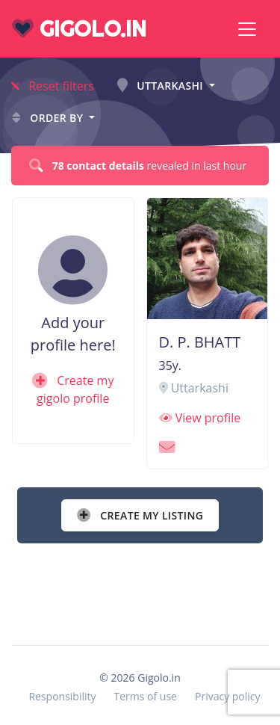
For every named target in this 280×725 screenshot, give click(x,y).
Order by (49, 118)
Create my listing (140, 515)
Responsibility (62, 696)
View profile (200, 418)
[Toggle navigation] (247, 29)
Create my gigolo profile (72, 389)
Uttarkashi (161, 85)
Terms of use (145, 696)
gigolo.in (79, 29)
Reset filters (52, 86)
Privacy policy (228, 696)
